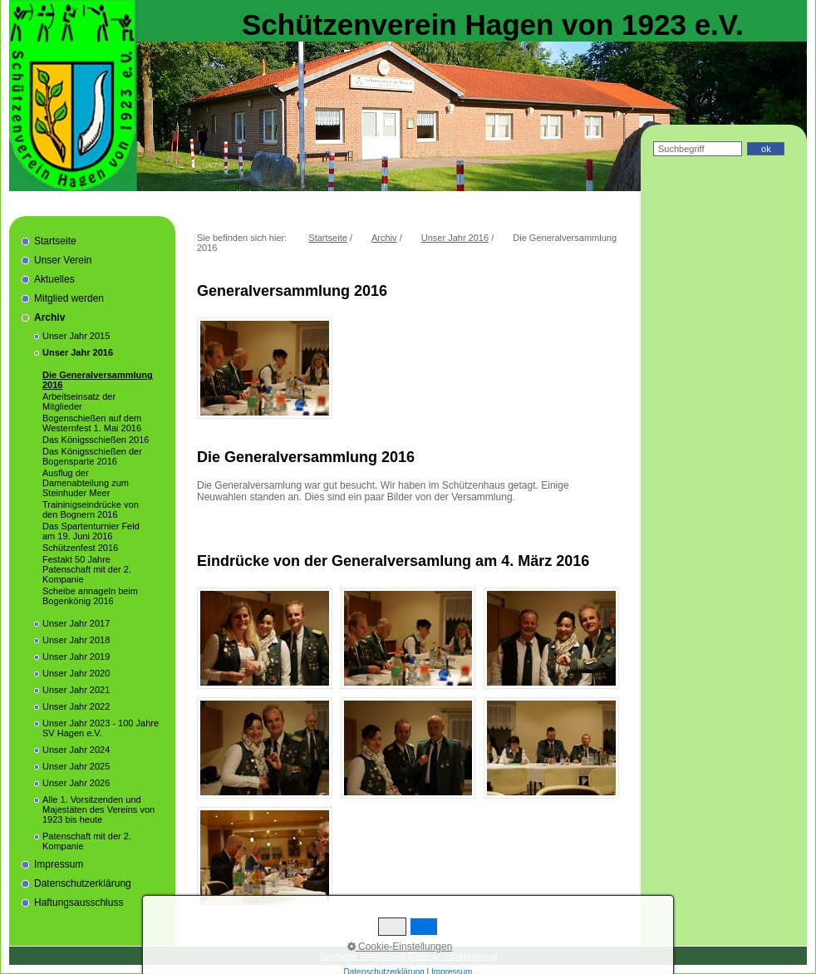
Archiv (49, 317)
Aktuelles (54, 279)
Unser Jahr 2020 (76, 673)
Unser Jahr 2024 (76, 750)
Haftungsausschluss (78, 902)
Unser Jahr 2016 (77, 352)
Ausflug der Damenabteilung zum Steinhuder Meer (85, 483)
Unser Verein (62, 260)
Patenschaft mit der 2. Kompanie (86, 841)
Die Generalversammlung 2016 (97, 380)
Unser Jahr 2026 (76, 783)
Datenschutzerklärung (82, 883)
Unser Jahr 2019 (76, 657)
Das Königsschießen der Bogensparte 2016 (92, 456)
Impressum (58, 864)
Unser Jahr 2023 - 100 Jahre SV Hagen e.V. (100, 728)
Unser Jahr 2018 (76, 640)
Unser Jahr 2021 (76, 690)
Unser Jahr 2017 (76, 623)
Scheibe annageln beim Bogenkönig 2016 (90, 596)
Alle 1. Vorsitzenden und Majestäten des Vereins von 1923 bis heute (98, 809)
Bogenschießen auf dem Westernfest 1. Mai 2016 (91, 423)
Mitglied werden (69, 298)
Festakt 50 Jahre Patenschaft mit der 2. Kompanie (86, 569)
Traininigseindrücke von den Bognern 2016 (90, 509)
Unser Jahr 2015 (76, 336)
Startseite (55, 241)
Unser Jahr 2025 (76, 766)
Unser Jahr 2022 (76, 706)
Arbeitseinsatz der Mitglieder (79, 401)
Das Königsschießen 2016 (95, 440)
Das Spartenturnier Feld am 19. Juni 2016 (91, 531)
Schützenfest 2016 (80, 548)
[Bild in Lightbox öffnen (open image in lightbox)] (264, 368)
